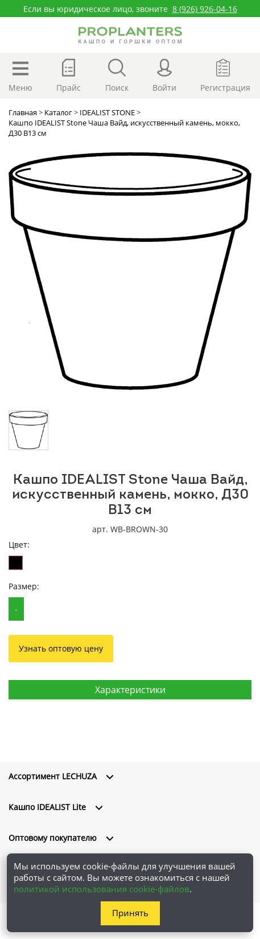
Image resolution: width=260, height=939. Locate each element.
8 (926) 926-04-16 (204, 8)
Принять (130, 912)
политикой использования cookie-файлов (101, 889)
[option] (130, 271)
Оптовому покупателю (53, 837)
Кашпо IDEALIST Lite (47, 807)
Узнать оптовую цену (61, 648)
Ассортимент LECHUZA (53, 776)
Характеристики (130, 689)
